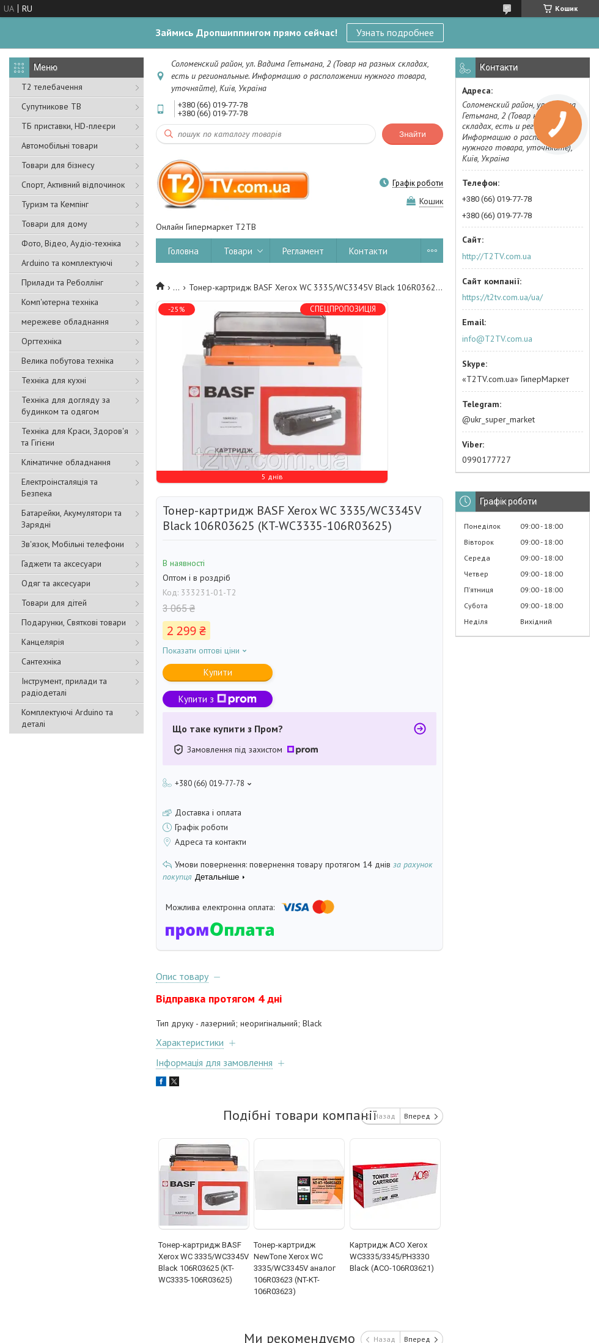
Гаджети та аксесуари (61, 563)
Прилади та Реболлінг (62, 282)
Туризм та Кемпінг (55, 204)
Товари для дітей (54, 602)
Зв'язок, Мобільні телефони (72, 544)
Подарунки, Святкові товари (73, 622)
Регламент (303, 251)
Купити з (217, 699)
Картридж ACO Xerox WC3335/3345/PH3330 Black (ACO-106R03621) (392, 1256)
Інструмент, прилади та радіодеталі (64, 686)
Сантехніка (41, 661)
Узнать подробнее (395, 32)
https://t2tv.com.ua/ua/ (502, 297)
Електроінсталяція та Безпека (59, 487)
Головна (183, 251)
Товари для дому (54, 223)
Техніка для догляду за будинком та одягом (65, 405)
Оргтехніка (41, 341)
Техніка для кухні (53, 380)
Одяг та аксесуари (55, 583)
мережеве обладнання (65, 321)
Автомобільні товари (59, 145)
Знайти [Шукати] (412, 134)
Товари (238, 251)
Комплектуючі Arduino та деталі (67, 718)
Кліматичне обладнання (66, 462)
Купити (218, 672)
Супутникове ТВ (51, 106)
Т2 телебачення (52, 86)
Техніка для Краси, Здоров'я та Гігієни (74, 436)
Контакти (368, 251)
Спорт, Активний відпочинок (73, 184)
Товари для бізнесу (58, 165)
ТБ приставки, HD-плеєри (68, 125)
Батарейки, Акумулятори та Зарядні (71, 518)
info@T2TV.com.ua (497, 338)
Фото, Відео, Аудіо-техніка (71, 243)
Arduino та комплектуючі (66, 262)
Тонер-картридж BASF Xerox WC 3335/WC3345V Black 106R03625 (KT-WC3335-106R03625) (203, 1262)
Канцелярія (42, 641)
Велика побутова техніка (67, 360)
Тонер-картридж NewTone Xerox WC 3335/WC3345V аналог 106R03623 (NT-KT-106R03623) (295, 1268)
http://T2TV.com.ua (496, 256)
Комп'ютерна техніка (59, 301)
